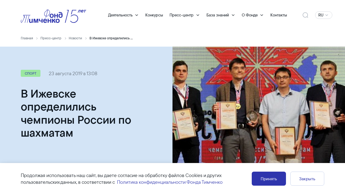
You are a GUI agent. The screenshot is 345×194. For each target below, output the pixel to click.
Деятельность (120, 15)
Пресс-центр (182, 15)
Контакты (278, 15)
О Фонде (250, 15)
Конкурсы (154, 15)
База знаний (217, 15)
